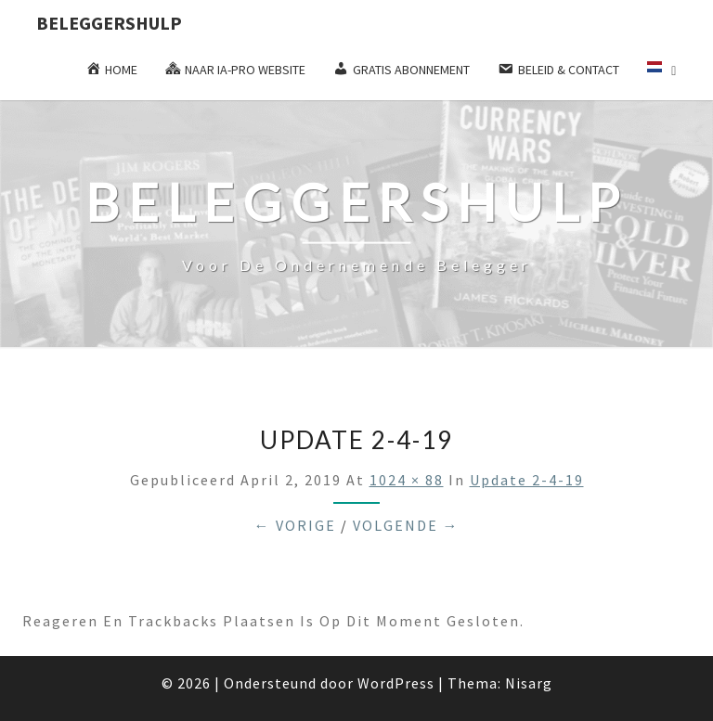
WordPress (395, 683)
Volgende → (406, 525)
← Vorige (295, 525)
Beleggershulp (109, 22)
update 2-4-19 (527, 479)
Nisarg (528, 683)
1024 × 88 (406, 479)
